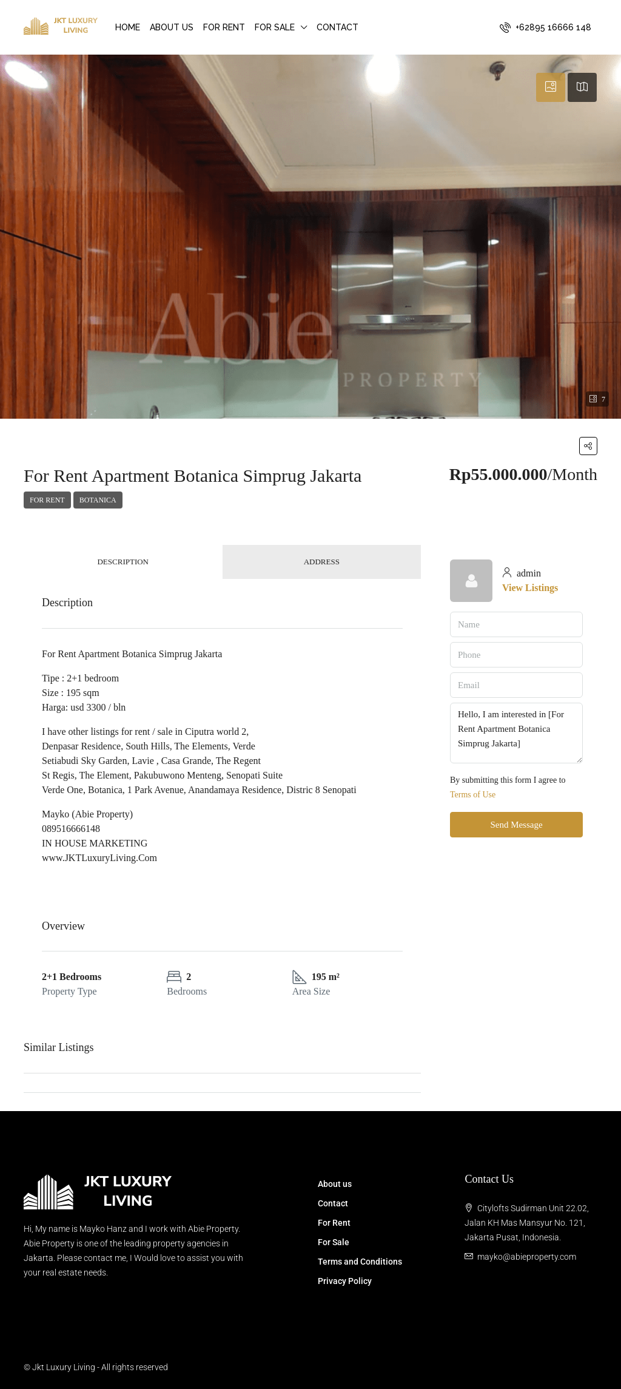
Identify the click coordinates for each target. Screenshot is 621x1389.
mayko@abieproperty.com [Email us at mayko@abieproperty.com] (526, 1257)
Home (127, 27)
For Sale (275, 27)
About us (171, 27)
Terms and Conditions (360, 1261)
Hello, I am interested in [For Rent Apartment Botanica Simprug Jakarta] (516, 733)
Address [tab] (322, 561)
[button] (588, 446)
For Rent (224, 27)
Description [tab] (123, 561)
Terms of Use (472, 794)
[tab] (550, 87)
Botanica (97, 500)
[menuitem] (545, 27)
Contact (337, 27)
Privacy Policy (345, 1281)
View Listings (530, 588)
